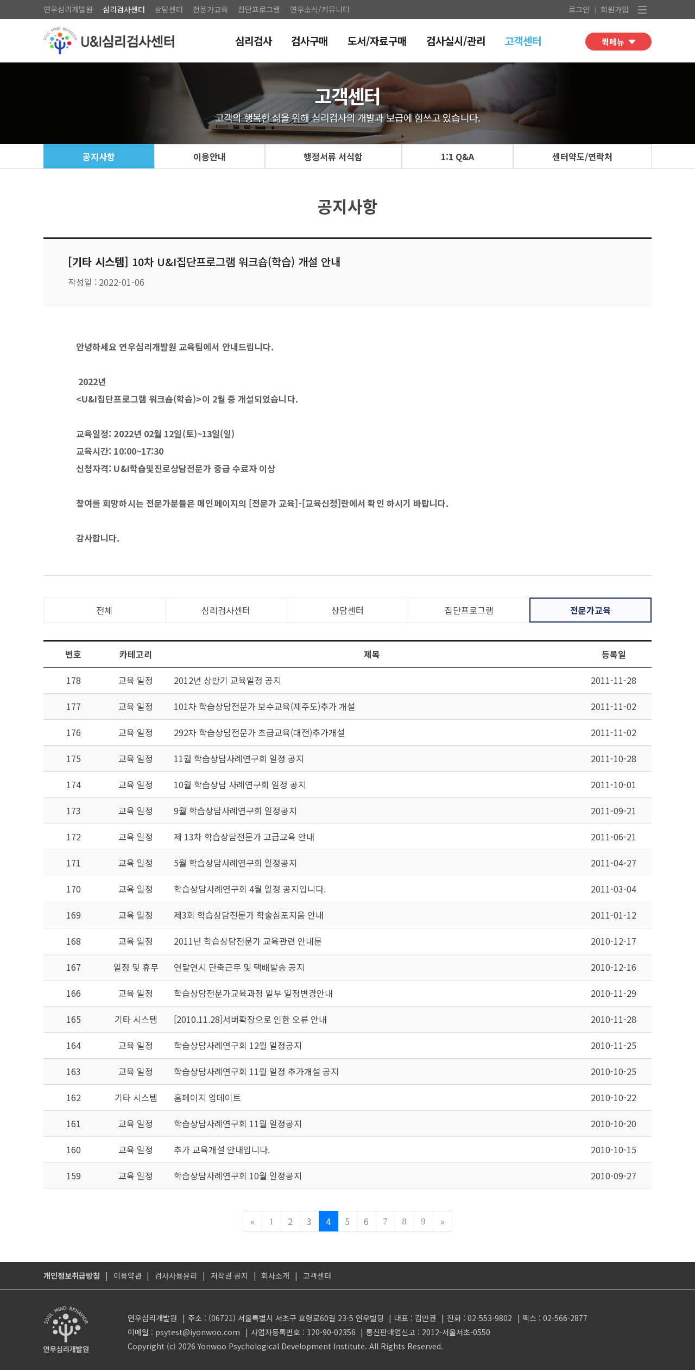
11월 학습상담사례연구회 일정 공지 (239, 758)
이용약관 (127, 1275)
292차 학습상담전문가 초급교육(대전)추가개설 (259, 732)
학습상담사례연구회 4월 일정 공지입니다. (250, 888)
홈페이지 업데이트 (207, 1097)
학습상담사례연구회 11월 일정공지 (238, 1123)
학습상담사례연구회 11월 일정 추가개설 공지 (256, 1071)
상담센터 (169, 9)
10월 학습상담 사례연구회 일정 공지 (240, 784)
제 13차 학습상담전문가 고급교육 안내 (244, 836)
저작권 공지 (229, 1275)
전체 (104, 610)
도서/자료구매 (377, 40)
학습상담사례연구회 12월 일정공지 (238, 1045)
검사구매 (309, 40)
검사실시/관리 (455, 40)
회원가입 (615, 9)
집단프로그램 (259, 9)
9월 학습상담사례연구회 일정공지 (235, 810)
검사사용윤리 (176, 1275)
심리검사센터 (124, 9)
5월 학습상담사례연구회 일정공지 (235, 862)
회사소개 (275, 1275)
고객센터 (522, 40)
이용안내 (209, 156)
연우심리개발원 (68, 9)
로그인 (579, 9)
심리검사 (253, 40)
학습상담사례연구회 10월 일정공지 (238, 1175)
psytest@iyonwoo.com (197, 1332)
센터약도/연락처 (582, 156)
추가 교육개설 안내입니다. (222, 1149)
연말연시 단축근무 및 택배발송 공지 (239, 966)
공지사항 (99, 156)
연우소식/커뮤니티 (320, 9)
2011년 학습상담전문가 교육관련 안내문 (248, 940)
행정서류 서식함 (333, 156)
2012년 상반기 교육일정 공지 (227, 680)
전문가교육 (210, 9)
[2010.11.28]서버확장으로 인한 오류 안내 (250, 1019)
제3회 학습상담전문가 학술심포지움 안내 (249, 914)
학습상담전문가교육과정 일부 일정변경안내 (253, 993)
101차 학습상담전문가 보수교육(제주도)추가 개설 (264, 706)
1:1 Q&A (457, 156)
